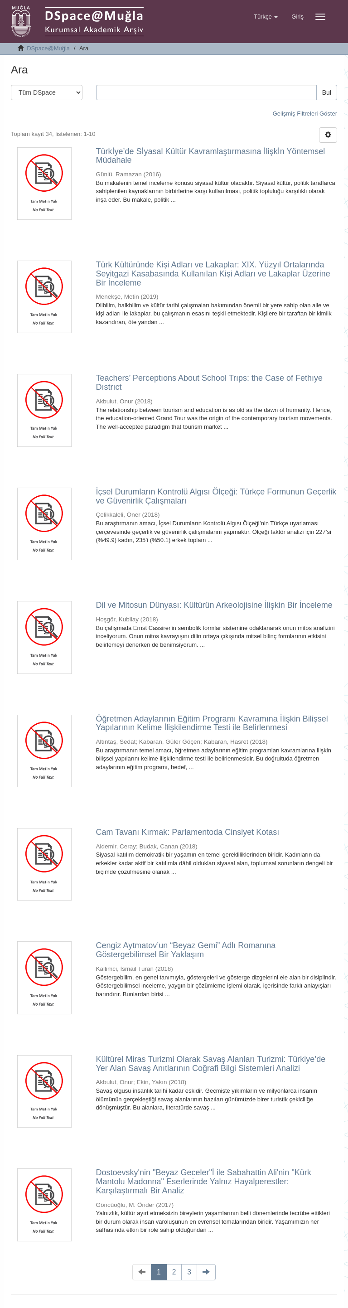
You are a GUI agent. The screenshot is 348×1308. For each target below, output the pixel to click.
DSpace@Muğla (48, 48)
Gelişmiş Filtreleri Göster (305, 113)
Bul (326, 92)
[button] (266, 16)
